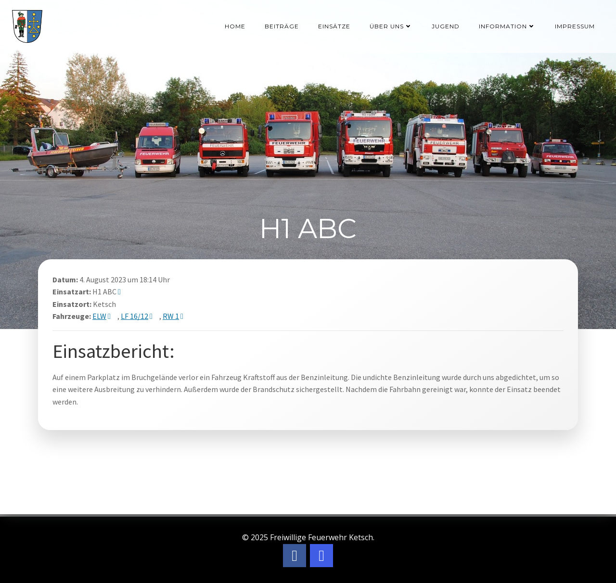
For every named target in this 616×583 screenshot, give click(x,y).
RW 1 (171, 316)
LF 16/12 (134, 316)
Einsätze (334, 26)
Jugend (446, 26)
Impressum (575, 26)
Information (507, 26)
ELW (99, 316)
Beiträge (282, 26)
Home (235, 26)
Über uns (391, 26)
